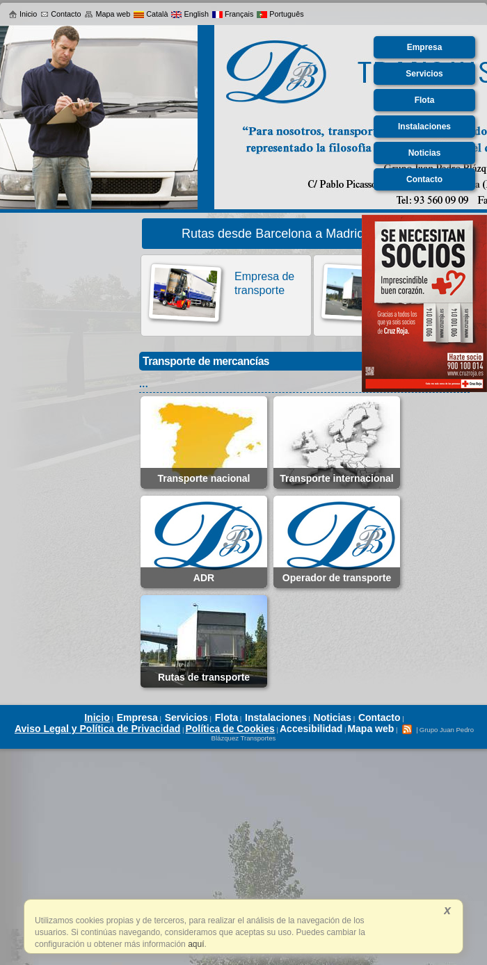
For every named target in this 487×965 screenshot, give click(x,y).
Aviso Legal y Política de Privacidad (97, 728)
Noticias (332, 717)
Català (151, 14)
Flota (226, 717)
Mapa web (107, 14)
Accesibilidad (311, 728)
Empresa (137, 717)
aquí (195, 944)
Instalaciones (276, 717)
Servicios (186, 717)
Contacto (60, 14)
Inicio (22, 14)
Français (232, 14)
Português (280, 14)
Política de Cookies (229, 728)
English (189, 14)
